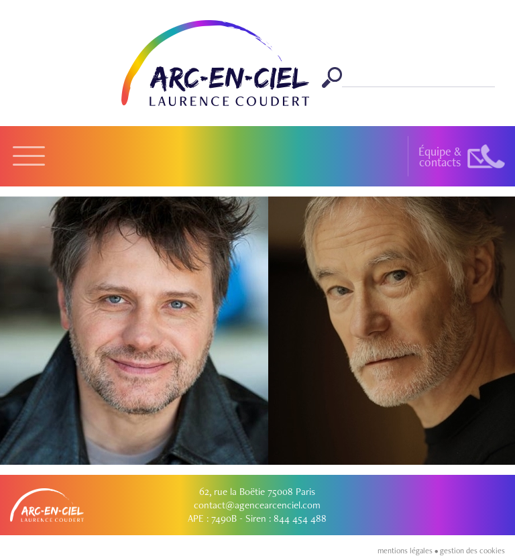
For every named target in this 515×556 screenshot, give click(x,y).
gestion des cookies (472, 550)
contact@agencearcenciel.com (257, 505)
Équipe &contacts (439, 157)
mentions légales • (409, 550)
